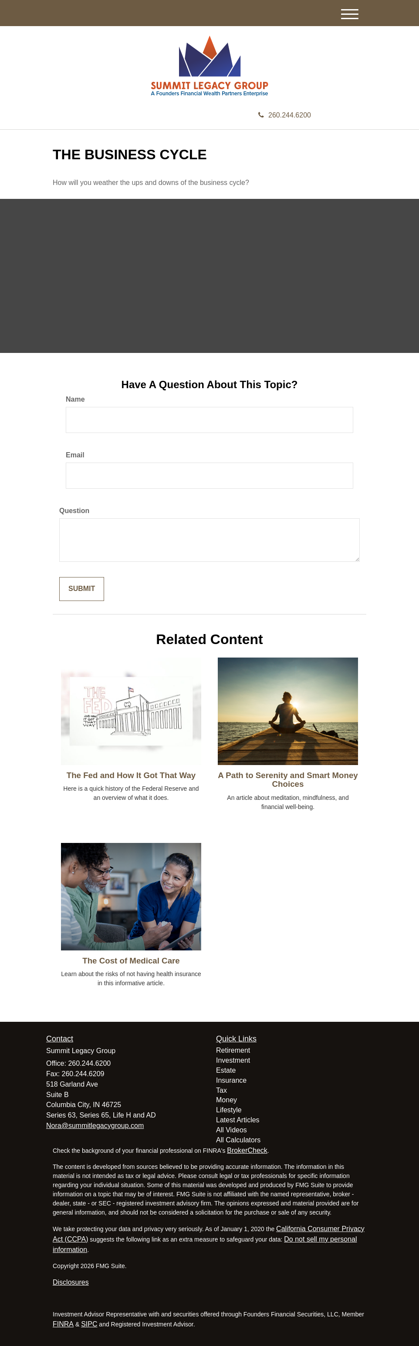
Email (75, 455)
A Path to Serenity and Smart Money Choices (288, 780)
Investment (233, 1060)
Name (75, 399)
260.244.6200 (284, 115)
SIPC (89, 1324)
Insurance (231, 1080)
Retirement (233, 1050)
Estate (226, 1070)
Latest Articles (238, 1120)
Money (226, 1100)
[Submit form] (81, 589)
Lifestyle (229, 1110)
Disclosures (71, 1282)
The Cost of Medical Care (130, 960)
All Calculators (238, 1140)
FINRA (63, 1324)
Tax (221, 1090)
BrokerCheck (247, 1150)
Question (74, 510)
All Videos (231, 1130)
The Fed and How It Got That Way (131, 775)
